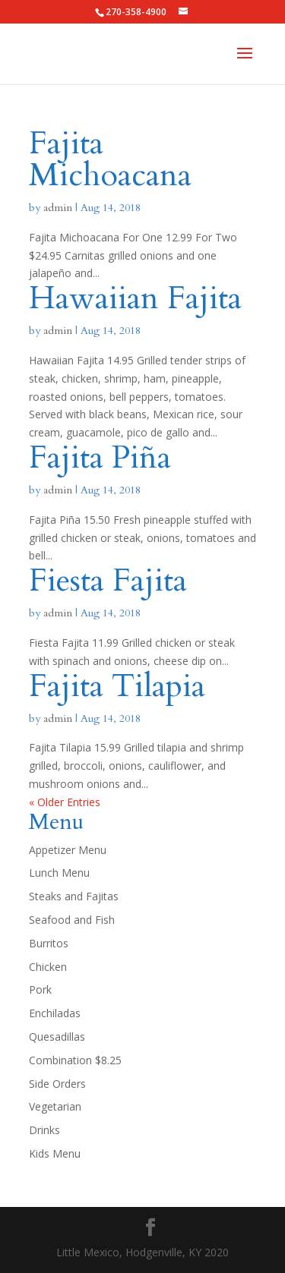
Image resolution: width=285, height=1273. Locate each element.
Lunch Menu (59, 872)
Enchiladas (55, 1013)
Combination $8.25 (75, 1060)
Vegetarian (55, 1106)
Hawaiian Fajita (135, 298)
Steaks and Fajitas (74, 896)
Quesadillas (57, 1036)
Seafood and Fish (72, 919)
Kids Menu (55, 1153)
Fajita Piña (100, 457)
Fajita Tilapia (117, 685)
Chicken (48, 966)
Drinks (44, 1130)
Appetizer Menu (67, 850)
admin (57, 207)
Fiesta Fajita (108, 580)
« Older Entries (64, 802)
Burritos (48, 943)
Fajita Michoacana (110, 159)
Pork (40, 989)
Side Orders (57, 1083)
